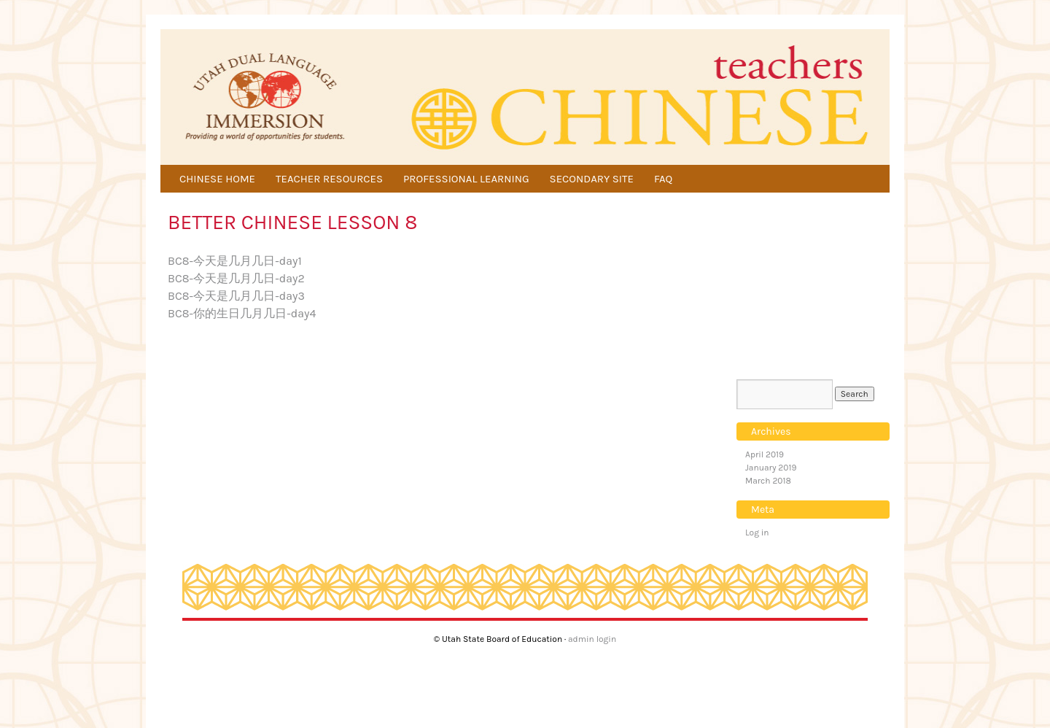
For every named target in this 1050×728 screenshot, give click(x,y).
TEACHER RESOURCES (329, 178)
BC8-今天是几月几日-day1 (235, 261)
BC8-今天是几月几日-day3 (236, 296)
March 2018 (768, 481)
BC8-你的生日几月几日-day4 (242, 313)
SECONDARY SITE (592, 178)
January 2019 (770, 467)
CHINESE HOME (217, 178)
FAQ (663, 178)
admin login (592, 639)
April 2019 (764, 454)
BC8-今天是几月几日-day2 (236, 278)
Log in (757, 532)
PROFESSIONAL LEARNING (466, 178)
